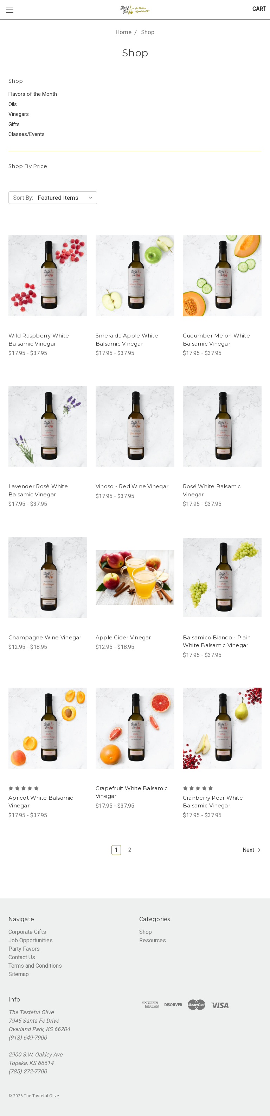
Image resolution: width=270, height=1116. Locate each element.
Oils (12, 104)
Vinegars (18, 114)
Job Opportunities (30, 940)
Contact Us (21, 957)
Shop (145, 932)
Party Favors (24, 949)
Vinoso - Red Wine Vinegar (132, 486)
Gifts (14, 124)
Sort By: (23, 197)
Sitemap (18, 974)
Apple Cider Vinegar (123, 637)
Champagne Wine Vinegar (45, 637)
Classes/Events (26, 134)
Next (252, 850)
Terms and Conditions (35, 965)
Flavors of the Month (32, 94)
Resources (152, 940)
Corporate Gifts (27, 932)
